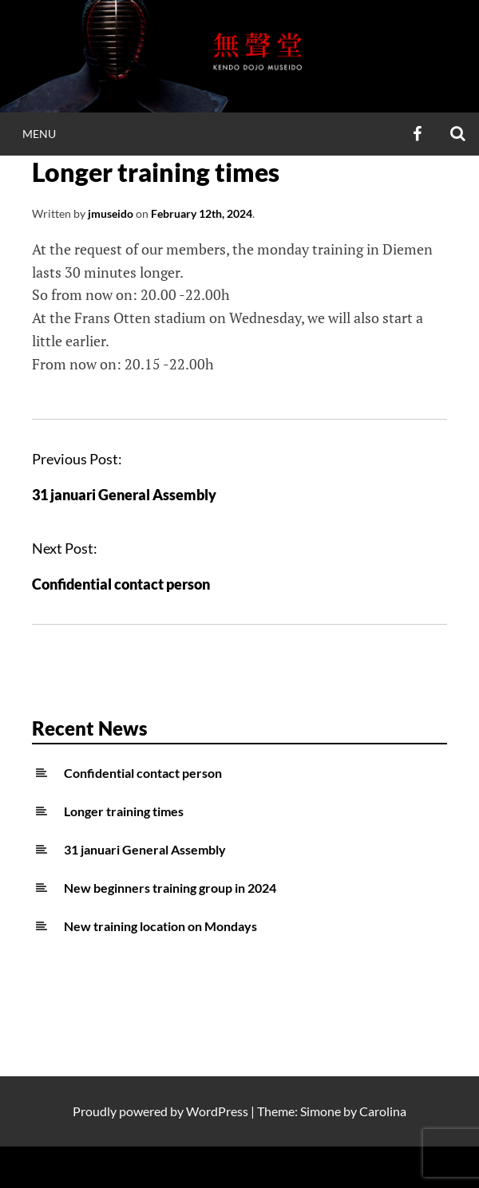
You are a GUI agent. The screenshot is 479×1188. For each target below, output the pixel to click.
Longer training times (124, 811)
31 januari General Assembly (124, 494)
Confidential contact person (121, 584)
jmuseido (110, 213)
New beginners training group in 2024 (170, 887)
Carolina (382, 1111)
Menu (39, 133)
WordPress (217, 1111)
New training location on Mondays (160, 925)
